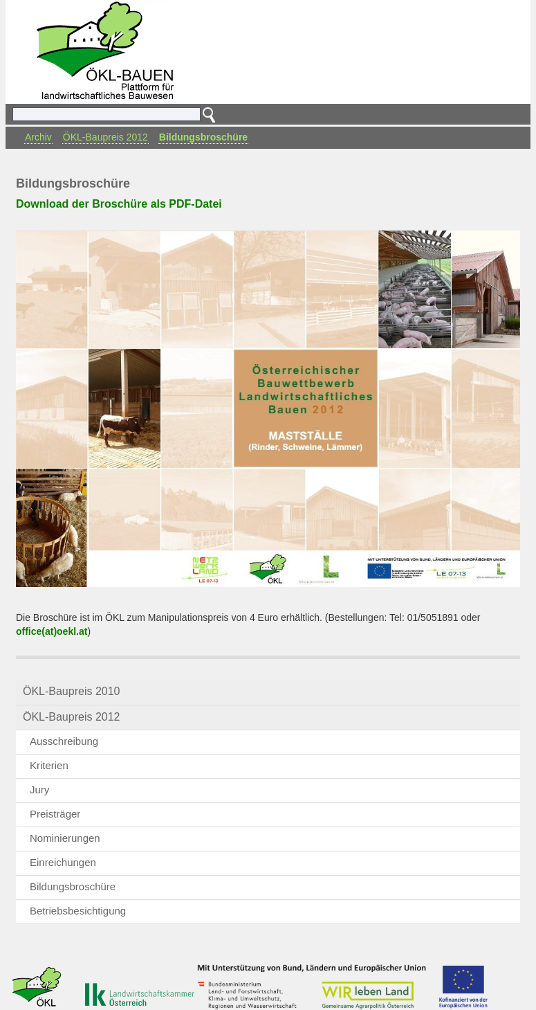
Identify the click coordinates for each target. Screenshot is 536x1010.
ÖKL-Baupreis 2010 (71, 691)
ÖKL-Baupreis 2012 (105, 137)
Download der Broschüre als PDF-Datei (119, 204)
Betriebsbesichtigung (78, 911)
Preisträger (55, 814)
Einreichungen (63, 862)
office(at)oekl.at (51, 631)
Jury (39, 789)
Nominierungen (65, 838)
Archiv (38, 137)
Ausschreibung (64, 741)
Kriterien (49, 765)
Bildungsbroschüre (203, 137)
